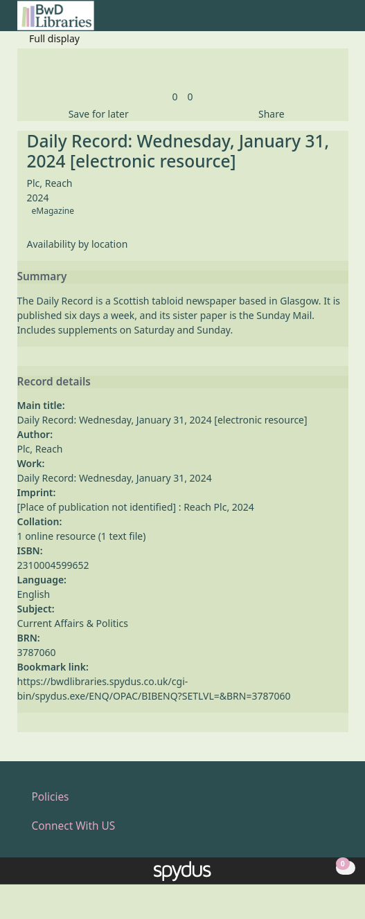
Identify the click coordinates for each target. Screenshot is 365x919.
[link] (174, 96)
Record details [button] (54, 382)
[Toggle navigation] (341, 21)
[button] (324, 21)
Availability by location (77, 244)
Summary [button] (42, 277)
